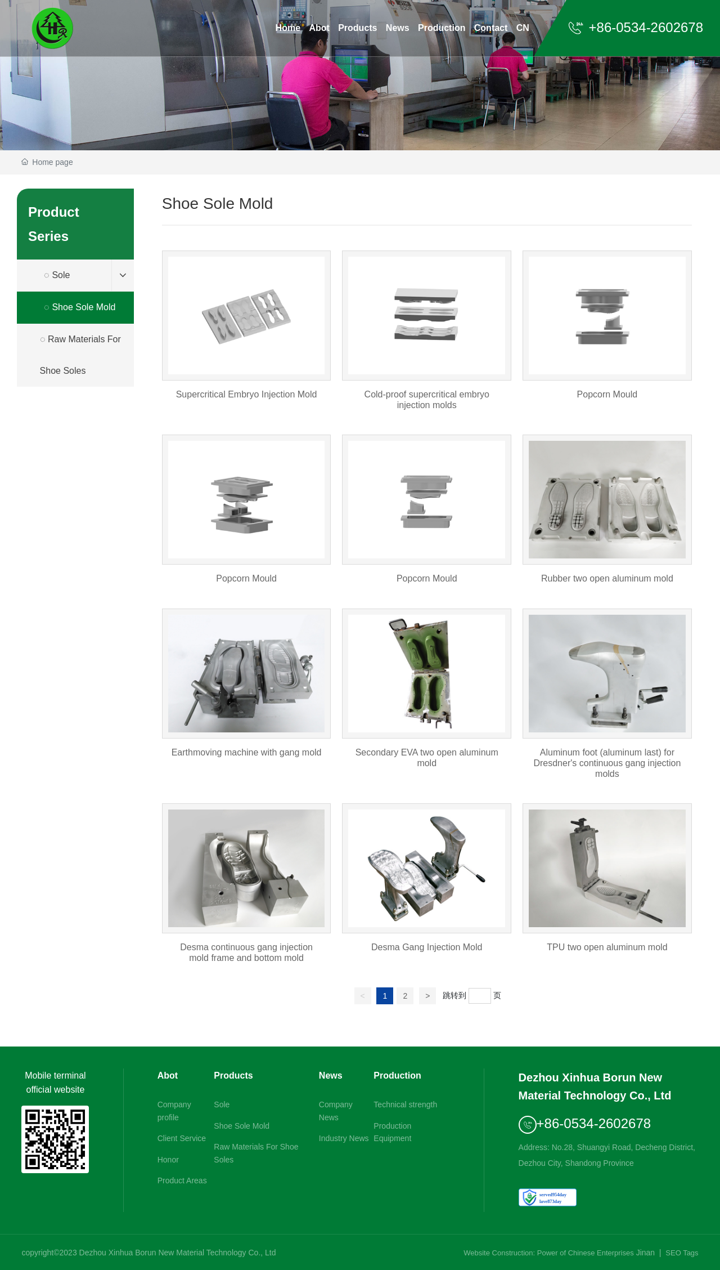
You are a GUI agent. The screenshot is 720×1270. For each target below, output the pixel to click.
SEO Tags (681, 1253)
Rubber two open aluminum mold (607, 516)
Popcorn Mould (607, 337)
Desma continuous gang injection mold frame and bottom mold (246, 889)
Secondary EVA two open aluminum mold (426, 701)
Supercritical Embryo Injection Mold (246, 337)
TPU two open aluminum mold (607, 889)
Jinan (645, 1252)
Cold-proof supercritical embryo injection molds (426, 337)
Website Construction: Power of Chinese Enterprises (549, 1253)
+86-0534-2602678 (636, 27)
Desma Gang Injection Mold (426, 889)
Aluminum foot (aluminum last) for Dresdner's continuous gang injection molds (607, 701)
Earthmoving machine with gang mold (246, 701)
